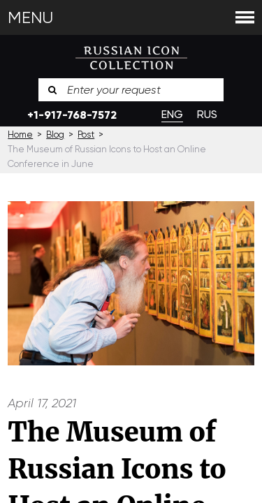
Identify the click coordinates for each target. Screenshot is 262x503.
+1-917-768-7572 (72, 115)
